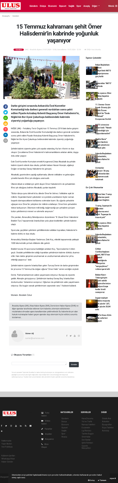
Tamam (102, 480)
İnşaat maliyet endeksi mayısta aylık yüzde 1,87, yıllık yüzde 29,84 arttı (102, 304)
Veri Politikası (7, 447)
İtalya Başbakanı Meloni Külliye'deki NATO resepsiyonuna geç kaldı (103, 71)
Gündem (33, 6)
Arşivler (46, 434)
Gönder (74, 364)
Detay (91, 480)
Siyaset (62, 6)
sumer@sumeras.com (34, 338)
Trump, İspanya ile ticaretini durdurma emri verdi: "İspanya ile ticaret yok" (103, 211)
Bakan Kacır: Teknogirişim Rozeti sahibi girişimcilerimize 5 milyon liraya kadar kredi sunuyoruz (103, 283)
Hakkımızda (6, 441)
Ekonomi (52, 6)
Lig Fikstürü (86, 431)
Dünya (43, 6)
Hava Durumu (87, 418)
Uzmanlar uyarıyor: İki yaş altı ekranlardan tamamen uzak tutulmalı (102, 174)
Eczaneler (86, 427)
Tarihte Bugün (88, 434)
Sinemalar (86, 437)
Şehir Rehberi (87, 443)
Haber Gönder (7, 462)
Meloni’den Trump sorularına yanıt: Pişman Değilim (103, 197)
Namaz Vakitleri (88, 424)
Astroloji (105, 431)
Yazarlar (46, 429)
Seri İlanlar (86, 440)
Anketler (105, 421)
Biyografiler (107, 424)
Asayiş (86, 6)
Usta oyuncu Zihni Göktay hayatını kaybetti (103, 96)
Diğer (95, 6)
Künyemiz (47, 439)
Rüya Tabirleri (107, 427)
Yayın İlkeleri (6, 444)
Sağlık (71, 6)
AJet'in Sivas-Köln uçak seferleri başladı (103, 318)
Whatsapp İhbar (8, 459)
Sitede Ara (106, 418)
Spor (78, 6)
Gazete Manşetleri (86, 447)
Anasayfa (6, 16)
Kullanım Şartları (8, 456)
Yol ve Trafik (87, 421)
